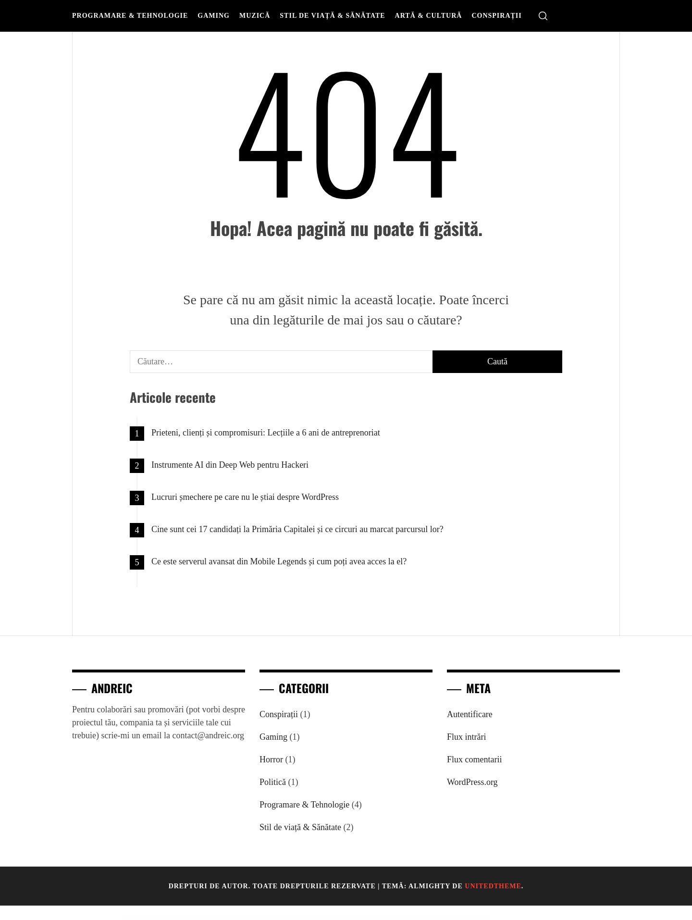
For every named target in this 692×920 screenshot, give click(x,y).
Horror (271, 759)
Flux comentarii (474, 759)
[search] (543, 16)
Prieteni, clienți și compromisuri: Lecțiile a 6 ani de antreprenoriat (265, 432)
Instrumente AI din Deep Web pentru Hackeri (230, 465)
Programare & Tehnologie (130, 15)
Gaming (214, 15)
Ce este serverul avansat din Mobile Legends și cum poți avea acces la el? (279, 561)
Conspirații (496, 15)
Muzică (254, 15)
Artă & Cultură (428, 15)
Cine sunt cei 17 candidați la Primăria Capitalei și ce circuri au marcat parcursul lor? (297, 529)
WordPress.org (472, 782)
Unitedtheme (493, 886)
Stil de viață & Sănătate (332, 15)
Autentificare (470, 714)
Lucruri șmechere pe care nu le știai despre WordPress (245, 497)
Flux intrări (466, 737)
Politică (273, 782)
